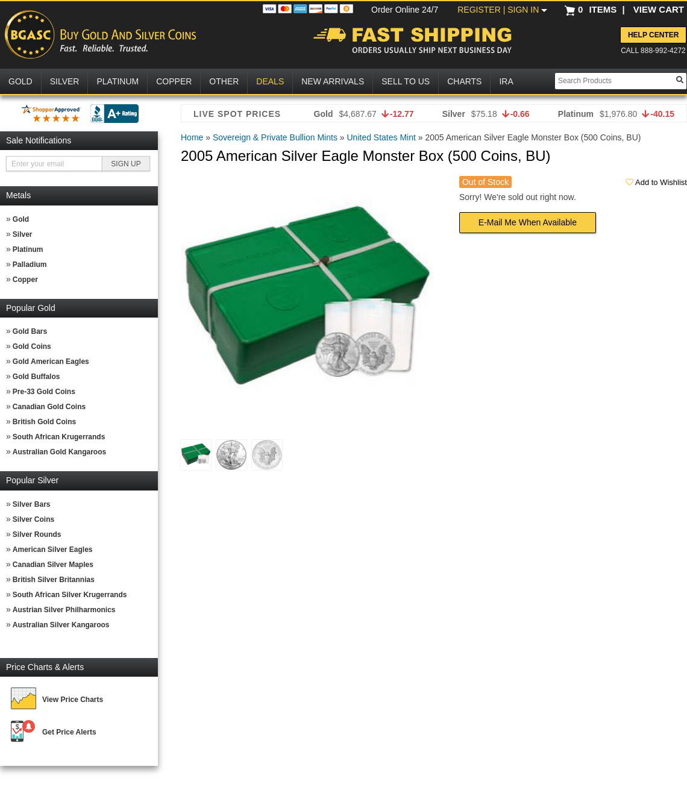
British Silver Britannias (54, 579)
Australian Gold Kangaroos (59, 452)
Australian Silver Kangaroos (61, 625)
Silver (23, 234)
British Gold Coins (44, 422)
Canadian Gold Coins (49, 407)
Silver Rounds (37, 534)
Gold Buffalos (36, 376)
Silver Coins (33, 519)
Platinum (28, 249)
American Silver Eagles (53, 549)
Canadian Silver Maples (53, 564)
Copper (25, 279)
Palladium (30, 264)
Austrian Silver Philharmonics (64, 610)
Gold (21, 219)
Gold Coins (32, 346)
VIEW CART (658, 9)
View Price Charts (72, 699)
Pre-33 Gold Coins (44, 391)
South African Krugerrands (59, 437)
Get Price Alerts (69, 732)
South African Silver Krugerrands (70, 595)
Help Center (653, 35)
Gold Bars (30, 331)
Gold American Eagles (51, 361)
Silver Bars (32, 504)
